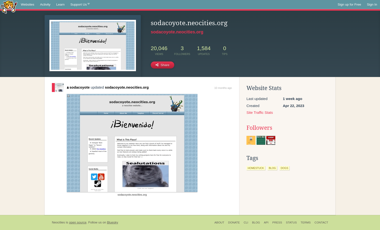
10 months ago (223, 87)
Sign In (372, 4)
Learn (60, 4)
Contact (321, 222)
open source (78, 222)
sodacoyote (78, 87)
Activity (45, 4)
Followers (259, 128)
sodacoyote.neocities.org (177, 32)
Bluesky (112, 222)
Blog (256, 222)
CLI (246, 222)
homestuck (256, 168)
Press (277, 222)
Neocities (58, 222)
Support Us (80, 5)
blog (272, 168)
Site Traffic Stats (259, 112)
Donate (234, 222)
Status (291, 222)
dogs (284, 168)
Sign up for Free (349, 4)
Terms (306, 222)
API (266, 222)
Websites (27, 4)
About (219, 222)
